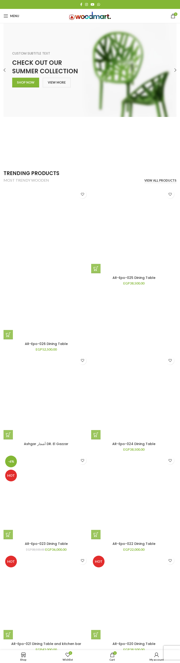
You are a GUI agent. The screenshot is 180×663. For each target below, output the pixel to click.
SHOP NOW (25, 84)
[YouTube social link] (92, 4)
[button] (8, 334)
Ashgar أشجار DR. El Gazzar (46, 444)
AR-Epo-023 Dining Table (46, 543)
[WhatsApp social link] (98, 4)
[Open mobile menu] (11, 16)
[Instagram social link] (86, 4)
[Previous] (8, 70)
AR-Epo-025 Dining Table (133, 277)
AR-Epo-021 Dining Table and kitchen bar (46, 643)
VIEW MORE (57, 84)
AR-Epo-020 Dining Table (133, 643)
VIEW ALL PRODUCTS (160, 180)
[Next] (171, 70)
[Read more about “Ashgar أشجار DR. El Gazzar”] (8, 434)
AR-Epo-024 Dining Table (133, 444)
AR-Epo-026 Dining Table (46, 343)
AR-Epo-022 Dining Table (133, 543)
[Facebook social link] (81, 4)
